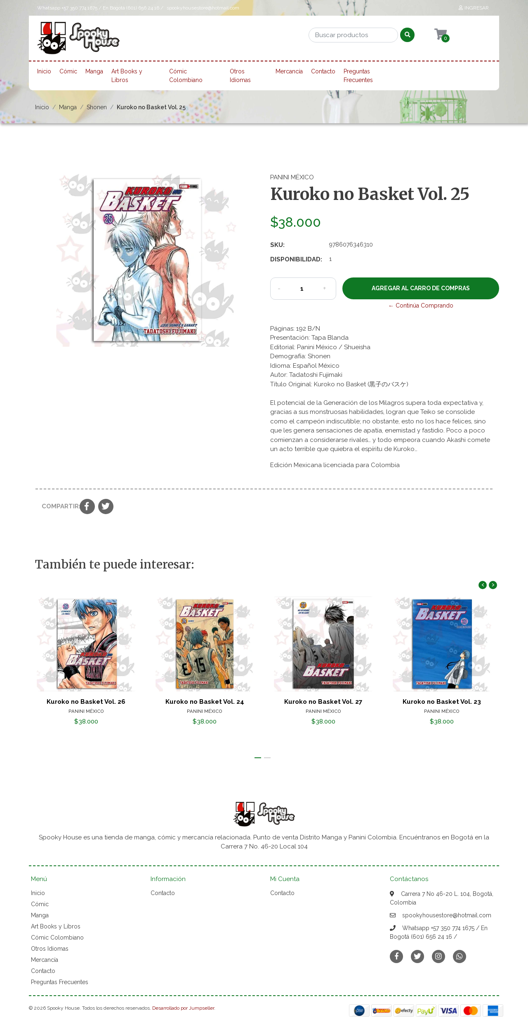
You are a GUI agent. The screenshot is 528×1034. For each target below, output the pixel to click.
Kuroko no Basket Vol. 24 (204, 701)
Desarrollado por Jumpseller (183, 1008)
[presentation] (482, 585)
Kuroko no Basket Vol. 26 (86, 701)
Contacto (323, 71)
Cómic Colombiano (186, 75)
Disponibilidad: (296, 259)
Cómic (68, 71)
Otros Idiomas (240, 75)
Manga (94, 71)
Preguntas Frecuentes (358, 75)
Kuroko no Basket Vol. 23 (442, 701)
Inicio (44, 71)
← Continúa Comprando (420, 305)
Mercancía (289, 71)
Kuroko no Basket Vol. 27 (323, 701)
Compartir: (57, 506)
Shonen (97, 107)
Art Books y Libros (126, 75)
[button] (258, 757)
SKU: (277, 245)
